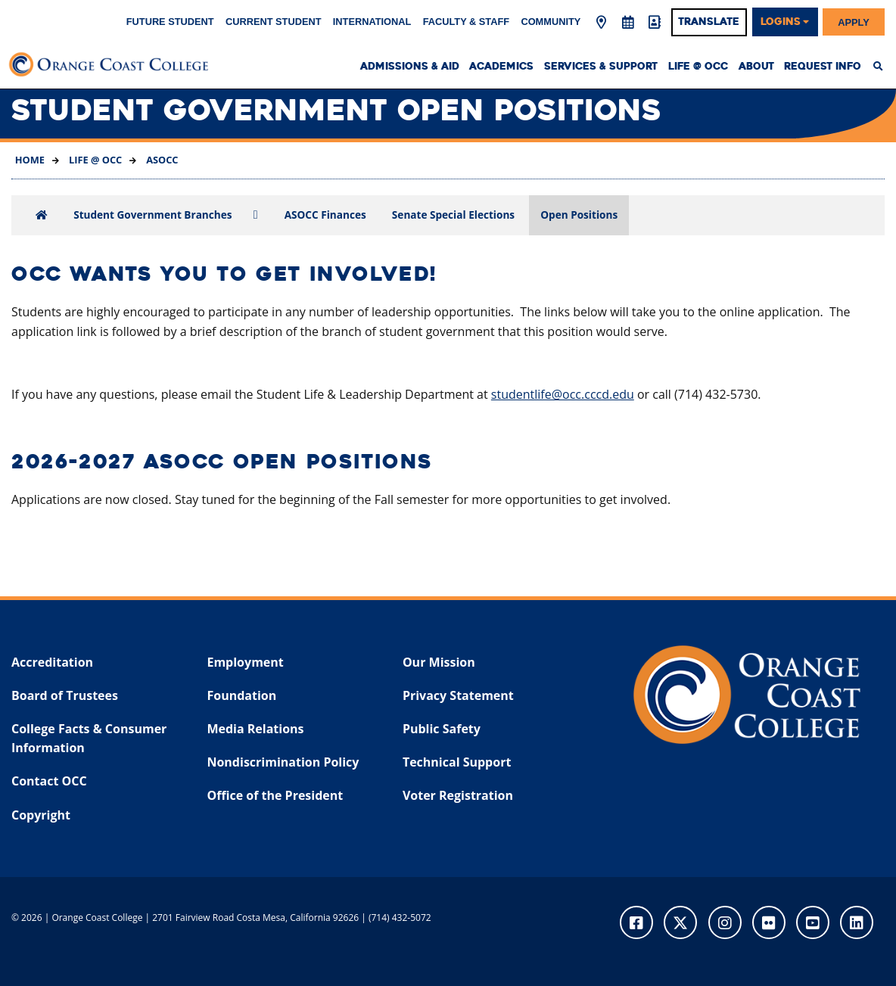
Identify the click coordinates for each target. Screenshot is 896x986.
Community (550, 21)
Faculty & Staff (466, 21)
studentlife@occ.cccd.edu (562, 394)
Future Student (170, 21)
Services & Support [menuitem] (601, 67)
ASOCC (161, 159)
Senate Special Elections (453, 214)
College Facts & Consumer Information (88, 738)
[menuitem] (882, 66)
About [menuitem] (756, 67)
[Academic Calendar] (628, 22)
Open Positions (579, 214)
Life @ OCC (95, 159)
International (372, 21)
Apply (854, 21)
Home (30, 159)
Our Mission (439, 662)
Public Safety (442, 728)
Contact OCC (49, 781)
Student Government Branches (152, 214)
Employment (245, 662)
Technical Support (457, 762)
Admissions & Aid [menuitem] (409, 67)
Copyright (40, 815)
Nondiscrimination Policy (283, 762)
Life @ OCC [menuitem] (698, 67)
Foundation (241, 695)
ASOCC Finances (325, 214)
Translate (708, 22)
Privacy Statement (458, 695)
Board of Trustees (64, 695)
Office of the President (275, 795)
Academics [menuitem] (501, 67)
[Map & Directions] (601, 22)
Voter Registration (458, 795)
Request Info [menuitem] (822, 67)
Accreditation (52, 662)
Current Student (274, 21)
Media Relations (255, 728)
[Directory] (655, 22)
